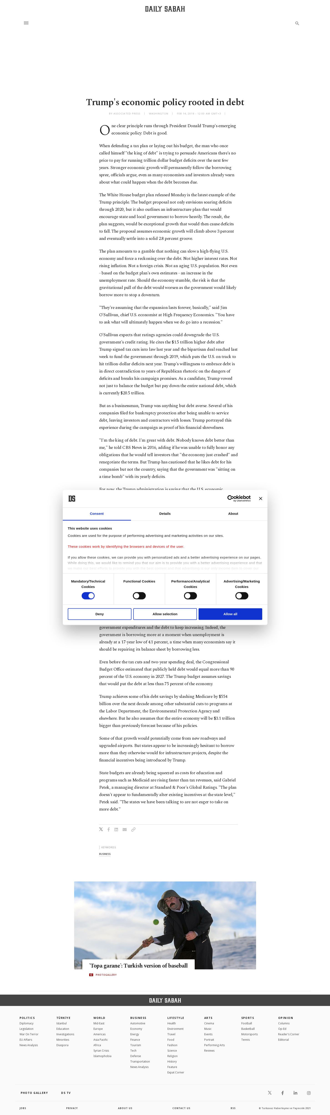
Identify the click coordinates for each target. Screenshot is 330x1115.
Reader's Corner (288, 1034)
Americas (99, 1034)
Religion (172, 1056)
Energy (134, 1034)
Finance (135, 1040)
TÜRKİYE (63, 1018)
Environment (175, 1029)
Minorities (62, 1040)
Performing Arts (214, 1045)
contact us (181, 1108)
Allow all (230, 614)
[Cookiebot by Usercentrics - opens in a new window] (231, 498)
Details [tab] (165, 513)
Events (208, 1034)
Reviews (209, 1051)
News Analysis (29, 1045)
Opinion (285, 1018)
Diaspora (62, 1045)
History (172, 1061)
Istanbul (61, 1023)
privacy (72, 1108)
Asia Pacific (100, 1040)
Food (170, 1040)
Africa (97, 1045)
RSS (233, 1108)
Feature (172, 1067)
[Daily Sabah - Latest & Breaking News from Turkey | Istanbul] (165, 9)
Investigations (65, 1034)
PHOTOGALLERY (106, 974)
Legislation (26, 1029)
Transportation (140, 1061)
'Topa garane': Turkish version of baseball (140, 965)
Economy (136, 1029)
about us (125, 1108)
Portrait (209, 1040)
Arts (208, 1018)
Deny (100, 614)
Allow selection (165, 614)
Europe (98, 1029)
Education (62, 1029)
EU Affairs (26, 1040)
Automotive (137, 1023)
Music (208, 1029)
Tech (133, 1051)
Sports (247, 1018)
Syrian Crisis (101, 1051)
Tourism (135, 1045)
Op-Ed (282, 1029)
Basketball (248, 1029)
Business (138, 1018)
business (105, 854)
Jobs (23, 1108)
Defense (135, 1056)
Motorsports (249, 1034)
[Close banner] (260, 498)
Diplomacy (26, 1023)
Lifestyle (175, 1018)
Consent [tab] (97, 513)
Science (172, 1051)
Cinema (209, 1023)
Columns (284, 1023)
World (99, 1018)
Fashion (172, 1045)
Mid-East (98, 1023)
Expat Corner (175, 1072)
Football (246, 1023)
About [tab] (233, 513)
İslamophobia (102, 1056)
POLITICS (27, 1018)
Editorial (283, 1040)
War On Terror (29, 1034)
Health (171, 1023)
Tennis (245, 1040)
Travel (171, 1034)
